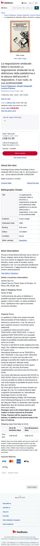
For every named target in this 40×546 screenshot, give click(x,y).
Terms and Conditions (32, 539)
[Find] (37, 8)
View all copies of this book (12, 117)
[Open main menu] (5, 8)
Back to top (20, 497)
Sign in (31, 3)
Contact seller (6, 183)
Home (3, 13)
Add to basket (20, 153)
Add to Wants (32, 487)
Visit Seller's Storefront (9, 273)
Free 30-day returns (20, 157)
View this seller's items (8, 111)
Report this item (33, 183)
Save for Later (5, 99)
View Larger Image (20, 58)
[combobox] (22, 8)
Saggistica (23, 240)
